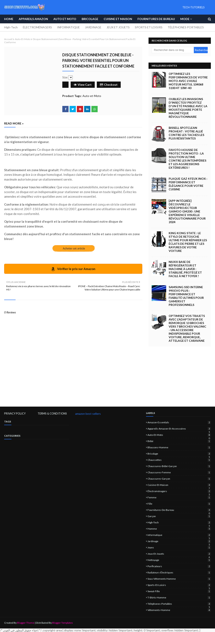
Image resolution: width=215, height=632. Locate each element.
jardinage (179, 541)
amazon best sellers (88, 413)
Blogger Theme (25, 622)
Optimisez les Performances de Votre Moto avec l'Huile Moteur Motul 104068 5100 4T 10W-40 (188, 81)
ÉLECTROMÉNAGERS (37, 27)
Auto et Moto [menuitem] (64, 19)
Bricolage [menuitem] (90, 19)
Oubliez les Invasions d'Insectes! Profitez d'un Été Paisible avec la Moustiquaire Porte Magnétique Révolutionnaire (188, 107)
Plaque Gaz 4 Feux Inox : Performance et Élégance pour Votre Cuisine (188, 184)
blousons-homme (179, 447)
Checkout (109, 84)
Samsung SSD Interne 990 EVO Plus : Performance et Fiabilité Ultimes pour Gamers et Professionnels (186, 296)
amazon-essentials (179, 422)
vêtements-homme (179, 610)
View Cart (83, 84)
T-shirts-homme (179, 597)
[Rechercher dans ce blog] (173, 50)
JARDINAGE (93, 27)
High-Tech (11, 27)
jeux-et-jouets (179, 553)
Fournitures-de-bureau (179, 509)
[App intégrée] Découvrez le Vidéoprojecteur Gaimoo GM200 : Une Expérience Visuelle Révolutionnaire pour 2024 (187, 211)
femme (179, 497)
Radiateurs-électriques (179, 572)
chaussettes (179, 459)
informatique (179, 535)
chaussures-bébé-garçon (179, 466)
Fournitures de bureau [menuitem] (156, 19)
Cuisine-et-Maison (179, 484)
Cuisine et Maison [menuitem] (118, 19)
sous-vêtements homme (179, 578)
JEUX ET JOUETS (118, 27)
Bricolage (179, 453)
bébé (179, 441)
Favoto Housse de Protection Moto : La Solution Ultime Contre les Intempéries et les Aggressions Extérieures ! (187, 158)
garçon (179, 516)
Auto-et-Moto (22, 39)
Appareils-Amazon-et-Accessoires (179, 428)
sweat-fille (179, 591)
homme (179, 528)
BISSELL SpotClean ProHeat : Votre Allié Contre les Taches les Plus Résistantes (186, 133)
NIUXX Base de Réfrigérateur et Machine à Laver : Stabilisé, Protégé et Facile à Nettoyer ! (185, 269)
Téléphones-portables (179, 603)
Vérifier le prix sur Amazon (73, 269)
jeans (179, 547)
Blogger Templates (62, 622)
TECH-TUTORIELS (193, 7)
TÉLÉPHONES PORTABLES (186, 27)
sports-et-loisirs (179, 585)
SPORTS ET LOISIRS (148, 27)
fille (179, 503)
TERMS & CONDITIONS (52, 413)
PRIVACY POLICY (15, 413)
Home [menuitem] (8, 19)
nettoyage (179, 560)
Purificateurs (179, 566)
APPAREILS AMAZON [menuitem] (33, 19)
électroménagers (179, 491)
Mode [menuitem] (184, 19)
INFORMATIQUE (68, 27)
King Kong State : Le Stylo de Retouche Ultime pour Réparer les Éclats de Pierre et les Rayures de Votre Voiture (188, 242)
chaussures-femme (179, 472)
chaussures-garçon (179, 478)
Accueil (8, 39)
